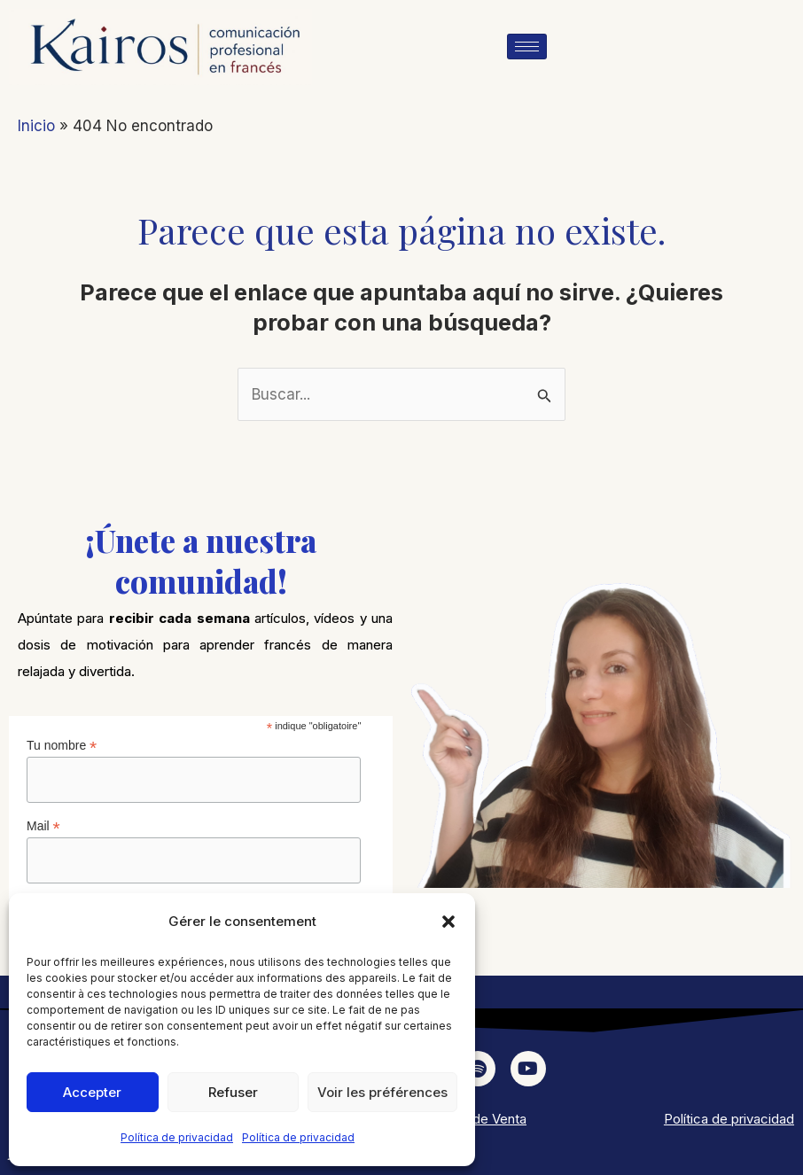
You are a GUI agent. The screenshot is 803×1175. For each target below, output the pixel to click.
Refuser (233, 1092)
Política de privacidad (177, 1137)
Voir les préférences (382, 1092)
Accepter (92, 1092)
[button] (448, 921)
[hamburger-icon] (527, 46)
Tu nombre (62, 745)
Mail (43, 826)
